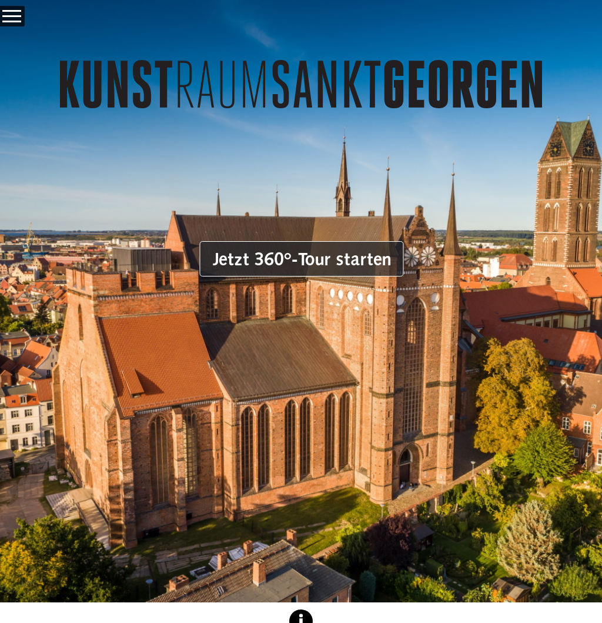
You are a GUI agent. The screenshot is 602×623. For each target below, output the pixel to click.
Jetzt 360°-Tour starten (302, 259)
